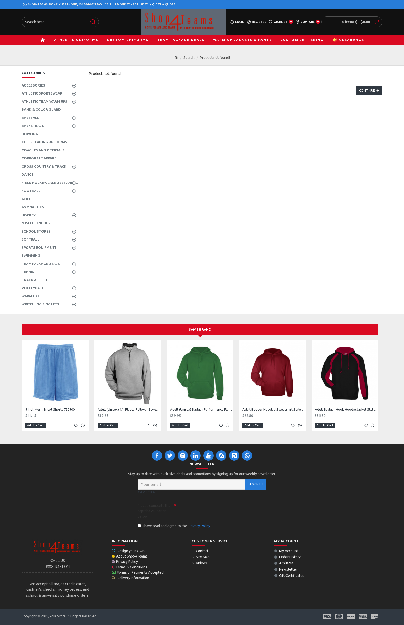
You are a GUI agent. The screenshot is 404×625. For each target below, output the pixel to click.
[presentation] (212, 510)
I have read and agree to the (174, 526)
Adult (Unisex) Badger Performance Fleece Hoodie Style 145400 (201, 409)
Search (189, 58)
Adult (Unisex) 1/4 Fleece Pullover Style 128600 (129, 409)
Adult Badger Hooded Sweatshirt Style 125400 (273, 409)
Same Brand (200, 329)
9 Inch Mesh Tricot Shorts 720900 (50, 409)
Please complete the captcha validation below (154, 510)
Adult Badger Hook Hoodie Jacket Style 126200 (346, 409)
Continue (367, 90)
